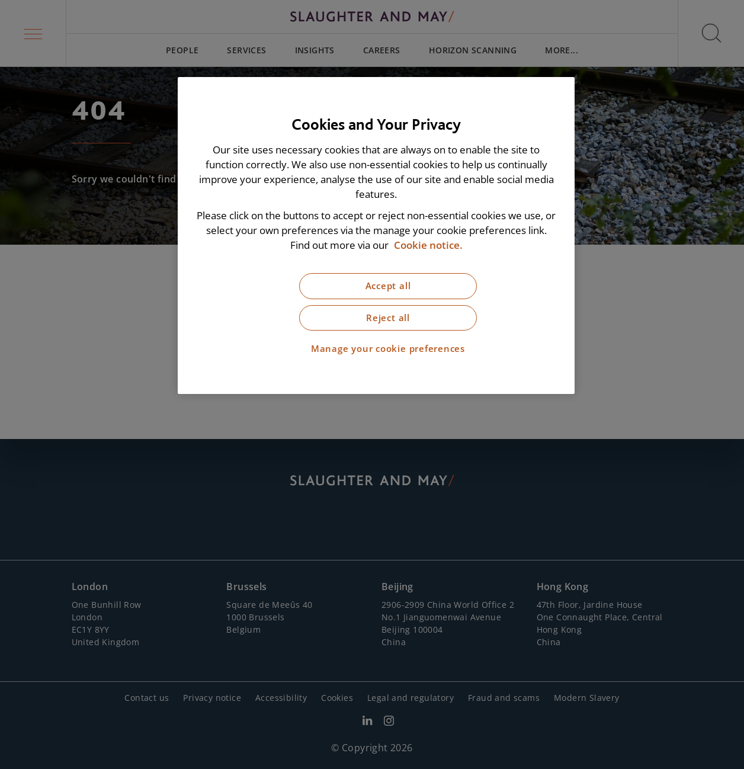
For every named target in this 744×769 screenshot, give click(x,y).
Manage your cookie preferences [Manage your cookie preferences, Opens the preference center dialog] (388, 348)
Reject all (388, 318)
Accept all (388, 286)
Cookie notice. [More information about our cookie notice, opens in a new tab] (428, 245)
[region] (376, 235)
